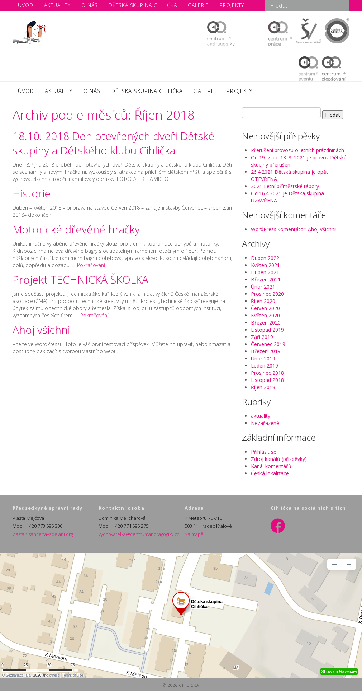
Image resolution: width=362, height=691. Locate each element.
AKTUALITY (58, 90)
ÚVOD (26, 90)
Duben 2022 (265, 258)
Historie (32, 193)
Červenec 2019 (268, 344)
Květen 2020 (265, 315)
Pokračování (91, 265)
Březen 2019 (266, 351)
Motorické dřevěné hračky (76, 229)
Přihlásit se (263, 451)
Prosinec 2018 (267, 372)
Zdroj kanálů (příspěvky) (279, 459)
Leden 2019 (264, 365)
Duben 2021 (265, 272)
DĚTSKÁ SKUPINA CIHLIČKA (147, 90)
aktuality (260, 415)
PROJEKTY (239, 90)
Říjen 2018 (263, 387)
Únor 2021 (263, 286)
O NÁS (92, 90)
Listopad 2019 (267, 329)
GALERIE (205, 90)
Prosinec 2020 (267, 293)
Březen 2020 (266, 322)
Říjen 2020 (263, 301)
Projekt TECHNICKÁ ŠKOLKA (80, 279)
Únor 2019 (263, 358)
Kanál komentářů (271, 466)
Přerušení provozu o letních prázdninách (297, 150)
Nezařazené (265, 423)
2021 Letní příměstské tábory (285, 186)
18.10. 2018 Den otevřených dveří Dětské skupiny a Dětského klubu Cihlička (113, 143)
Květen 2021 (265, 265)
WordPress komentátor (278, 229)
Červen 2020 (265, 308)
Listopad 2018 (267, 380)
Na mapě (194, 534)
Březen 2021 (266, 279)
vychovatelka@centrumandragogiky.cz (139, 534)
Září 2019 (262, 336)
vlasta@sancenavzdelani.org (43, 534)
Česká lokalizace (270, 473)
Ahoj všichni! (42, 329)
